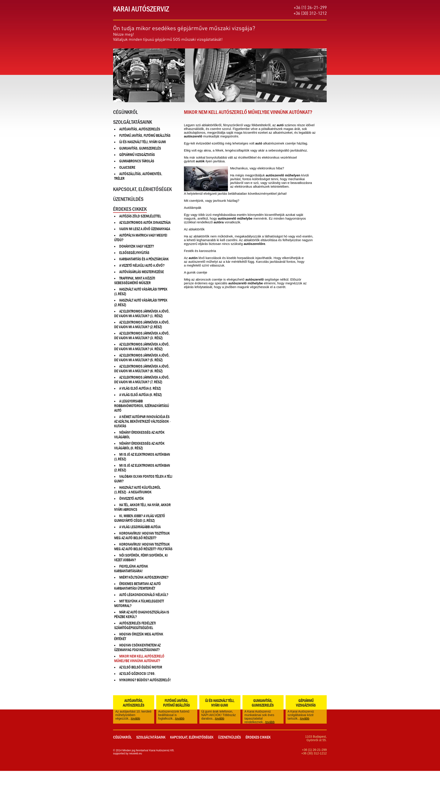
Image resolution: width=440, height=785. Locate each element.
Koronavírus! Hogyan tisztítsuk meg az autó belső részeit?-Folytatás (143, 546)
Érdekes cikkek (130, 209)
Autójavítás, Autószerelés (139, 129)
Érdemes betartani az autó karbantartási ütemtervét (137, 586)
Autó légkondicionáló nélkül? (143, 594)
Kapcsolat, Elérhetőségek (142, 189)
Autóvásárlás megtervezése (141, 272)
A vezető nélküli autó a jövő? (142, 265)
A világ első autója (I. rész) (140, 388)
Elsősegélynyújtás (134, 252)
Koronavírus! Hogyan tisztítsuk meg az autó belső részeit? (142, 535)
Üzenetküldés (128, 199)
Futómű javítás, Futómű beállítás (144, 135)
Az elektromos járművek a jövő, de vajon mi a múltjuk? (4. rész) (141, 346)
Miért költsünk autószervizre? (144, 577)
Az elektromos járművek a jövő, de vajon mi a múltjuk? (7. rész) (141, 379)
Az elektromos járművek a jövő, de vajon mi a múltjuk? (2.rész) (141, 324)
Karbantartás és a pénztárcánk (144, 259)
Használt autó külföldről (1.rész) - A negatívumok (137, 489)
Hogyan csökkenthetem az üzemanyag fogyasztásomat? (137, 647)
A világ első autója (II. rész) (140, 394)
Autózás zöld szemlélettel (140, 216)
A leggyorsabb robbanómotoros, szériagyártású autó (141, 406)
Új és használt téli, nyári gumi (142, 142)
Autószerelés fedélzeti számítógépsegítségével (135, 625)
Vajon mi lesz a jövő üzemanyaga (144, 229)
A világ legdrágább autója (140, 527)
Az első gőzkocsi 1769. (137, 673)
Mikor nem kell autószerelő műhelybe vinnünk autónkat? (139, 658)
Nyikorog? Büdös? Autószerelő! (145, 680)
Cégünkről (125, 112)
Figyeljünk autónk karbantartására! (131, 568)
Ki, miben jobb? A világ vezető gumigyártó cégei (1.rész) (139, 518)
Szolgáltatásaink (132, 122)
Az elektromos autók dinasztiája (144, 222)
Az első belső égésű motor (140, 667)
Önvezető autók (131, 498)
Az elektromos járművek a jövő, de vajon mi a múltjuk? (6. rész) (141, 368)
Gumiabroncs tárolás (136, 161)
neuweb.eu (135, 753)
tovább (135, 718)
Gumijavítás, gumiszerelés (140, 148)
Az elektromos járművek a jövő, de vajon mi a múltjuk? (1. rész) (141, 313)
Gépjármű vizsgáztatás (137, 154)
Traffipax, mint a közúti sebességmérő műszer (134, 280)
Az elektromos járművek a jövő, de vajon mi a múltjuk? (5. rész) (141, 357)
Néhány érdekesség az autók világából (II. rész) (139, 445)
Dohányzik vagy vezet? (136, 246)
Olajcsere (127, 167)
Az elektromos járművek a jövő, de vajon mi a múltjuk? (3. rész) (141, 335)
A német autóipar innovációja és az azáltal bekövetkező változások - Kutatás (142, 421)
